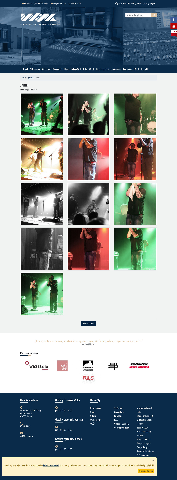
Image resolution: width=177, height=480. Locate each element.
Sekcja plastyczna (143, 447)
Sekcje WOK (76, 69)
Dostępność (128, 69)
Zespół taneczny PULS (145, 415)
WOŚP (91, 69)
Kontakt (144, 69)
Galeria (93, 415)
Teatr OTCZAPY (143, 427)
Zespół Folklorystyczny (145, 451)
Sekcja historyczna (144, 443)
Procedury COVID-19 (121, 423)
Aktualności (35, 69)
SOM (85, 69)
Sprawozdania (119, 411)
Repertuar (46, 69)
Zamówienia (116, 69)
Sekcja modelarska (144, 439)
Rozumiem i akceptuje (146, 470)
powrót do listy (88, 323)
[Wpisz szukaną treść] (138, 15)
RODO (136, 69)
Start (25, 69)
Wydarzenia (57, 69)
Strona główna (27, 77)
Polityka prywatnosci (121, 427)
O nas (66, 69)
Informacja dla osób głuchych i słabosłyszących (135, 3)
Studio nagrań (102, 69)
